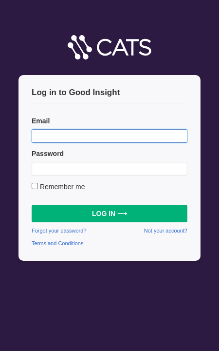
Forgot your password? (59, 231)
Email (41, 121)
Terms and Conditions (57, 243)
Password (48, 153)
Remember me (62, 187)
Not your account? (165, 231)
